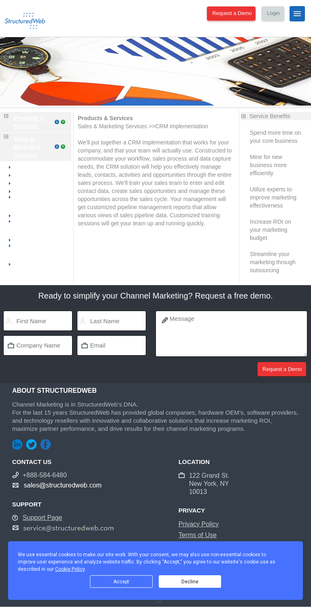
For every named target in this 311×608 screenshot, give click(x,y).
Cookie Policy (70, 569)
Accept (121, 582)
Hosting (20, 191)
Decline (189, 582)
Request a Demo (232, 13)
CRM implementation (37, 264)
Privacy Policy (199, 524)
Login (273, 13)
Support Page (42, 517)
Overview (22, 167)
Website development (38, 175)
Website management (38, 183)
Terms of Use (198, 535)
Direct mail (24, 240)
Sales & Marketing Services (27, 147)
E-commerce (27, 215)
